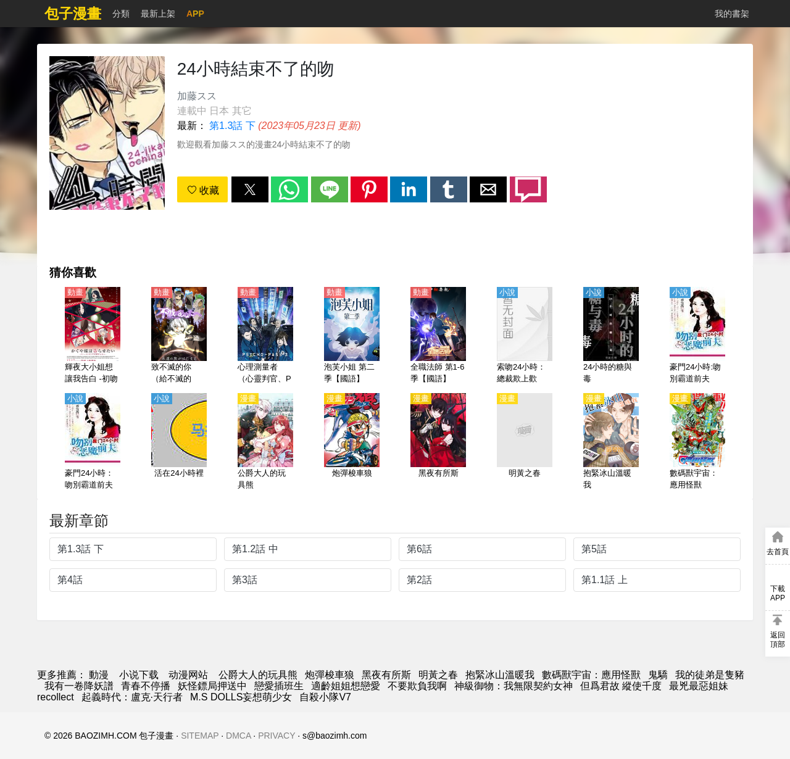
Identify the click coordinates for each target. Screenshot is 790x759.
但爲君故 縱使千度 (621, 686)
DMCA (238, 735)
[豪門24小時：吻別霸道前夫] (92, 442)
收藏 (203, 190)
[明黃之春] (524, 442)
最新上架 (158, 14)
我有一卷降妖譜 (79, 686)
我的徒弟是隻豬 (709, 675)
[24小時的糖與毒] (611, 336)
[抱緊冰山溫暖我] (611, 442)
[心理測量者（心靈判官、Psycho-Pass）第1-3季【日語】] (265, 336)
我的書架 (732, 14)
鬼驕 (658, 675)
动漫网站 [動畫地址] (188, 675)
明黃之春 (438, 675)
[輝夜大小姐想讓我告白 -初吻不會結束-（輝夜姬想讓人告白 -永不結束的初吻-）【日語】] (92, 336)
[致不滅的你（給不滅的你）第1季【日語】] (179, 336)
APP (195, 14)
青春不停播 (145, 686)
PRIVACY (276, 735)
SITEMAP (199, 735)
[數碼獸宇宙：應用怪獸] (697, 442)
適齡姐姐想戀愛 (345, 686)
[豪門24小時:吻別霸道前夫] (697, 336)
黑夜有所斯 (386, 675)
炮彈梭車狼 (329, 675)
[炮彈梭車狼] (352, 442)
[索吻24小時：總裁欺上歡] (524, 336)
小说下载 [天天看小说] (139, 675)
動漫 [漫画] (99, 675)
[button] (249, 189)
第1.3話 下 (232, 125)
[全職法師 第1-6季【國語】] (438, 336)
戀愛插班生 (279, 686)
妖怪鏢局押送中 (212, 686)
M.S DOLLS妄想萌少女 (241, 697)
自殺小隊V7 (325, 697)
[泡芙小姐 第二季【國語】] (352, 336)
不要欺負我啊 (417, 686)
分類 (121, 14)
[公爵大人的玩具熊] (265, 442)
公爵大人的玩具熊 (257, 675)
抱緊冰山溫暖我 (499, 675)
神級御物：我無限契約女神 (513, 686)
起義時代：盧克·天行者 (132, 697)
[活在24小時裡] (179, 442)
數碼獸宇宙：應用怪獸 (591, 675)
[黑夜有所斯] (438, 442)
